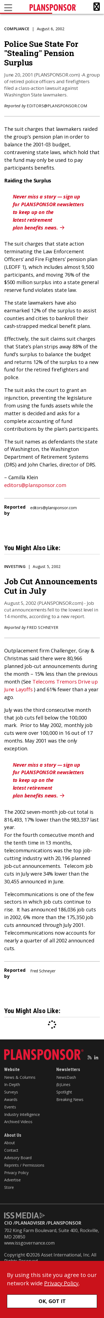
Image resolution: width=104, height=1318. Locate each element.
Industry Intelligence (22, 1114)
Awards (10, 1099)
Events (10, 1107)
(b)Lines (63, 1084)
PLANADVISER (30, 1223)
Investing (15, 566)
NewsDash (66, 1077)
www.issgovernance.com (29, 1243)
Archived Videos (18, 1121)
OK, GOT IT (52, 1301)
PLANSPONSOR (64, 1223)
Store (9, 1187)
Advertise (12, 1179)
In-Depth (12, 1084)
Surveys (11, 1092)
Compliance (16, 28)
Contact (11, 1150)
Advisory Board (18, 1157)
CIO (8, 1223)
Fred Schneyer (42, 627)
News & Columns (19, 1077)
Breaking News (69, 1099)
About (9, 1142)
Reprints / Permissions (24, 1165)
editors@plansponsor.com (57, 105)
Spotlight (64, 1092)
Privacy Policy (16, 1172)
